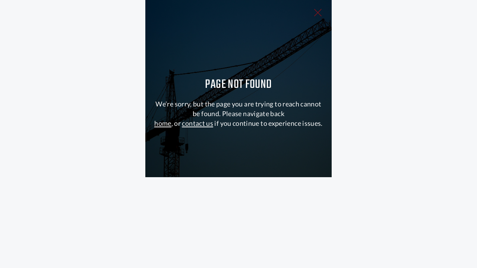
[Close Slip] (391, 21)
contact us (197, 201)
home (162, 201)
